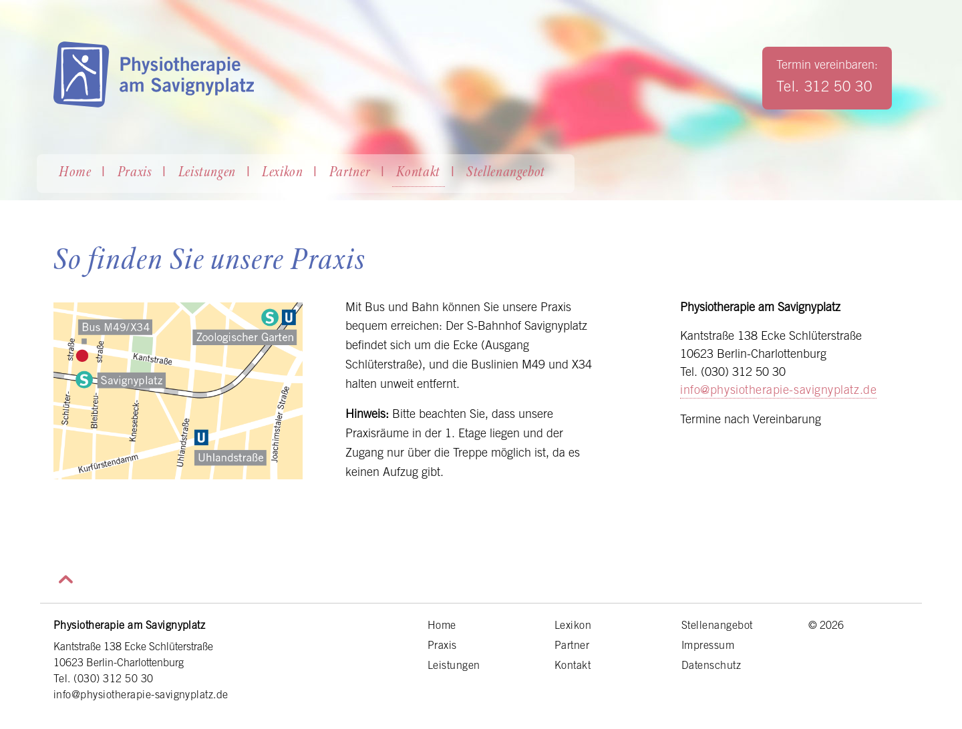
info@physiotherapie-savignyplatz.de (778, 390)
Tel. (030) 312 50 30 (103, 678)
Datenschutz (711, 665)
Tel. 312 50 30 (824, 86)
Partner (350, 173)
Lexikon (282, 173)
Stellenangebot (505, 173)
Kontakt (418, 173)
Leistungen (207, 173)
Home (75, 173)
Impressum (707, 645)
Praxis (135, 173)
